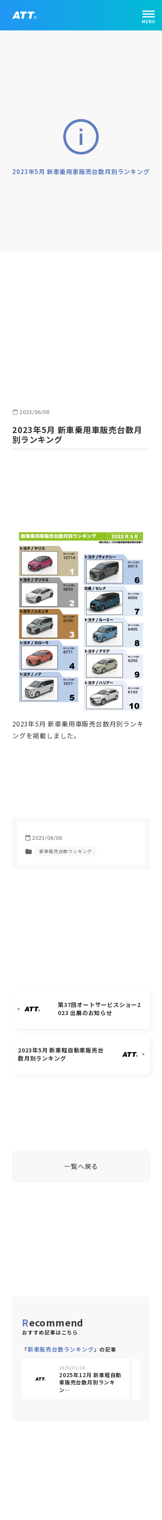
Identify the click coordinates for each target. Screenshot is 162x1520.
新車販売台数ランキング (65, 847)
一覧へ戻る (81, 1162)
